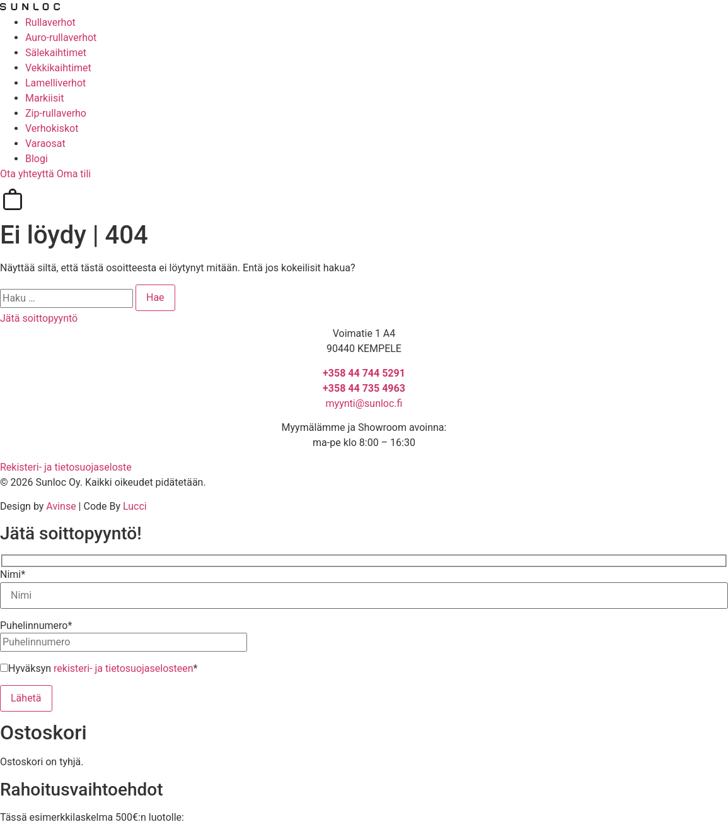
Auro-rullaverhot (60, 38)
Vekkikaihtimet (58, 68)
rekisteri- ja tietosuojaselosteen (124, 668)
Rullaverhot (50, 22)
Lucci (135, 506)
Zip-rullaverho (55, 113)
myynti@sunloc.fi (364, 403)
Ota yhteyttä (28, 174)
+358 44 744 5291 (364, 373)
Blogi (36, 159)
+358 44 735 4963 (364, 388)
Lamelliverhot (55, 83)
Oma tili (74, 174)
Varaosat (45, 144)
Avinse (61, 506)
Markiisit (44, 98)
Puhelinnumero (36, 626)
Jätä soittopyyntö (39, 318)
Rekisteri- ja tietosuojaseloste (66, 467)
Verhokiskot (51, 128)
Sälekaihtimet (55, 53)
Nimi (12, 575)
